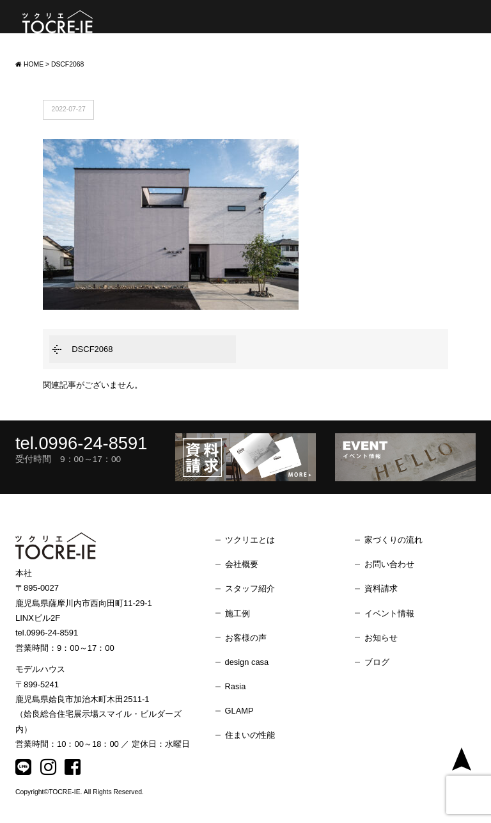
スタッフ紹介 (250, 588)
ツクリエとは (250, 540)
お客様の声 (246, 638)
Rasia (235, 686)
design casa (247, 662)
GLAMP (239, 710)
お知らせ (381, 638)
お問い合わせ (389, 564)
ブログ (376, 662)
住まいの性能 (250, 735)
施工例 (237, 613)
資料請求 (381, 588)
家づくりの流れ (393, 540)
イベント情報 (389, 613)
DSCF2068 (92, 349)
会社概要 (241, 564)
